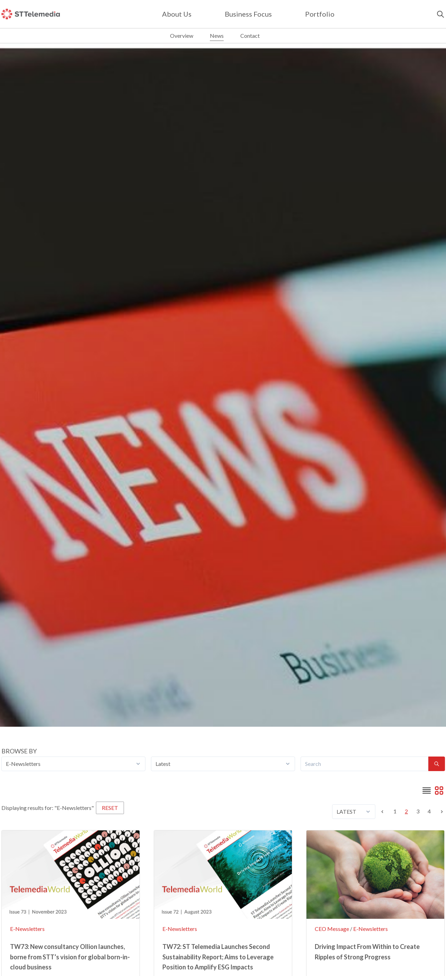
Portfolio (319, 14)
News (217, 35)
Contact (250, 35)
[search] (440, 14)
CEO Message (332, 928)
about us (176, 14)
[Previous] (384, 811)
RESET (110, 807)
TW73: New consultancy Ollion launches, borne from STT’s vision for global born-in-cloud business (70, 957)
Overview (181, 35)
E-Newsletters (27, 928)
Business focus (248, 14)
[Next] (440, 811)
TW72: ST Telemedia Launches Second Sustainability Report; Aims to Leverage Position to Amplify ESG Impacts (218, 957)
